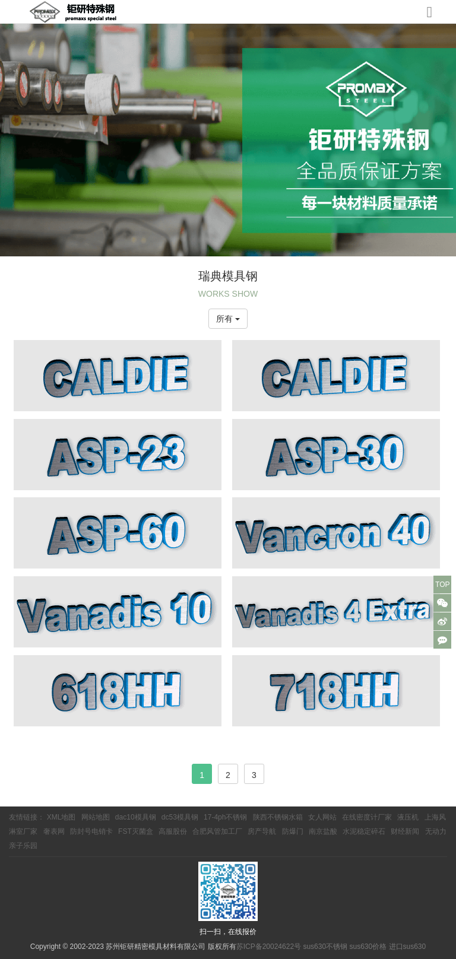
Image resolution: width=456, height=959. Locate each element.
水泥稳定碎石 (364, 831)
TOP (442, 584)
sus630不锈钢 (325, 946)
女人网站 (322, 817)
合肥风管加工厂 (217, 831)
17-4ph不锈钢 (225, 817)
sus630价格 (368, 946)
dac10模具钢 (135, 817)
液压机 (408, 817)
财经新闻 (405, 831)
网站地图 (95, 817)
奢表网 (54, 831)
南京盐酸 (323, 831)
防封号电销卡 (91, 831)
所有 (228, 318)
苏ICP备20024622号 (268, 946)
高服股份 (173, 831)
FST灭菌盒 (135, 831)
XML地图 (61, 817)
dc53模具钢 (180, 817)
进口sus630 (407, 946)
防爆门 (292, 831)
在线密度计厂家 (367, 817)
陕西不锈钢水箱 (278, 817)
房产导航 (262, 831)
